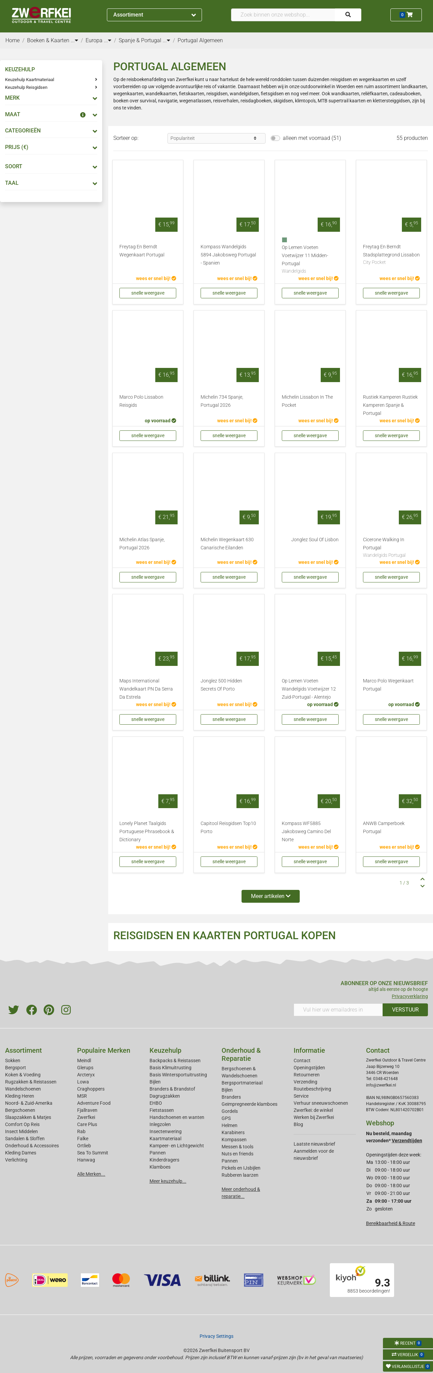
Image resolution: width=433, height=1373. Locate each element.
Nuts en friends (237, 1153)
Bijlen (155, 1081)
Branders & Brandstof (172, 1089)
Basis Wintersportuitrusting (178, 1074)
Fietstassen (162, 1110)
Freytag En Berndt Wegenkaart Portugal (141, 251)
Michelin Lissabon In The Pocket (307, 401)
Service (301, 1096)
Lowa (83, 1081)
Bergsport (15, 1067)
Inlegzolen (160, 1124)
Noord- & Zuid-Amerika (28, 1103)
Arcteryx (86, 1074)
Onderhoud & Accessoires (32, 1145)
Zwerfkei (86, 1117)
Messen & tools (237, 1146)
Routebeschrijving (312, 1089)
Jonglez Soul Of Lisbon (315, 540)
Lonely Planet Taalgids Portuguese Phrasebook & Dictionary (146, 832)
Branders (231, 1097)
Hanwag (86, 1160)
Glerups (85, 1067)
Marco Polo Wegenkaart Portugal (388, 685)
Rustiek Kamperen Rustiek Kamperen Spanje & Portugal (390, 405)
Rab (81, 1131)
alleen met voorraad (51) (312, 138)
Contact (302, 1060)
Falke (82, 1138)
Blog (298, 1124)
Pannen (230, 1161)
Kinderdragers (164, 1160)
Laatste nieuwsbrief (314, 1144)
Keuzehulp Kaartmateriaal (29, 79)
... (74, 40)
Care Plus (87, 1124)
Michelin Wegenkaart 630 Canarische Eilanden (227, 544)
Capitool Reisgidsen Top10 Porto (228, 827)
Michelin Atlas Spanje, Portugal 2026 (142, 544)
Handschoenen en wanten (177, 1117)
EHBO (156, 1103)
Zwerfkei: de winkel (313, 1110)
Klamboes (160, 1167)
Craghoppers (91, 1089)
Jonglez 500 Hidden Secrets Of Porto (221, 685)
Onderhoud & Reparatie (241, 1054)
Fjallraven (87, 1110)
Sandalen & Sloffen (25, 1138)
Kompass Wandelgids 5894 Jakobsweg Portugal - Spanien (228, 255)
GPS (226, 1118)
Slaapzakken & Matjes (28, 1117)
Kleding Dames (20, 1152)
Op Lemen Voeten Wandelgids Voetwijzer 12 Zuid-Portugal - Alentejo (309, 689)
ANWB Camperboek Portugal (384, 827)
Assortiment (154, 14)
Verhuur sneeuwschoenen (321, 1103)
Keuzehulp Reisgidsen (26, 87)
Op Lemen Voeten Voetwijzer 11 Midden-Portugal (310, 260)
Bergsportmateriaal (242, 1082)
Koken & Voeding (23, 1074)
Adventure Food (94, 1103)
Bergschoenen (20, 1110)
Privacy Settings (216, 1336)
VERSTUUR (405, 1009)
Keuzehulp (165, 1050)
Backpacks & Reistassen (175, 1060)
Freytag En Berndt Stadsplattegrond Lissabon (391, 255)
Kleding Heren (19, 1096)
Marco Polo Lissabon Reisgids (141, 401)
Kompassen (234, 1139)
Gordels (230, 1111)
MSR (82, 1096)
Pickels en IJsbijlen (241, 1168)
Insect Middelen (21, 1131)
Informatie (309, 1050)
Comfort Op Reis (22, 1124)
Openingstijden (309, 1067)
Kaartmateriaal (165, 1138)
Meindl (84, 1060)
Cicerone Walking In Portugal (391, 548)
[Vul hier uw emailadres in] (338, 1009)
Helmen (229, 1125)
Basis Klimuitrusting (170, 1067)
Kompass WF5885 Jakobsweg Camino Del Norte (306, 832)
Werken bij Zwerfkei (314, 1117)
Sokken (12, 1060)
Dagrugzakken (165, 1096)
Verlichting (16, 1160)
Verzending (305, 1081)
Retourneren (307, 1074)
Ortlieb (84, 1145)
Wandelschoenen (23, 1089)
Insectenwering (166, 1131)
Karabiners (233, 1132)
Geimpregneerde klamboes (249, 1104)
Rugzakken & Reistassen (30, 1081)
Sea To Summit (92, 1152)
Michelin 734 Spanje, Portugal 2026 (222, 401)
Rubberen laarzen (240, 1175)
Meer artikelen (271, 896)
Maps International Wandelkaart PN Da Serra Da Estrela (146, 689)
